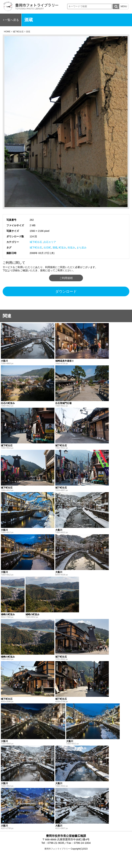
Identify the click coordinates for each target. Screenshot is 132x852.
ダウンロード (66, 291)
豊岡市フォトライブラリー (57, 849)
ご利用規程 (66, 277)
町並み (62, 247)
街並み (71, 247)
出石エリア (50, 242)
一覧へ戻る (12, 19)
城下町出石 (36, 242)
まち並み (82, 247)
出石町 (47, 247)
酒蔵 (54, 247)
